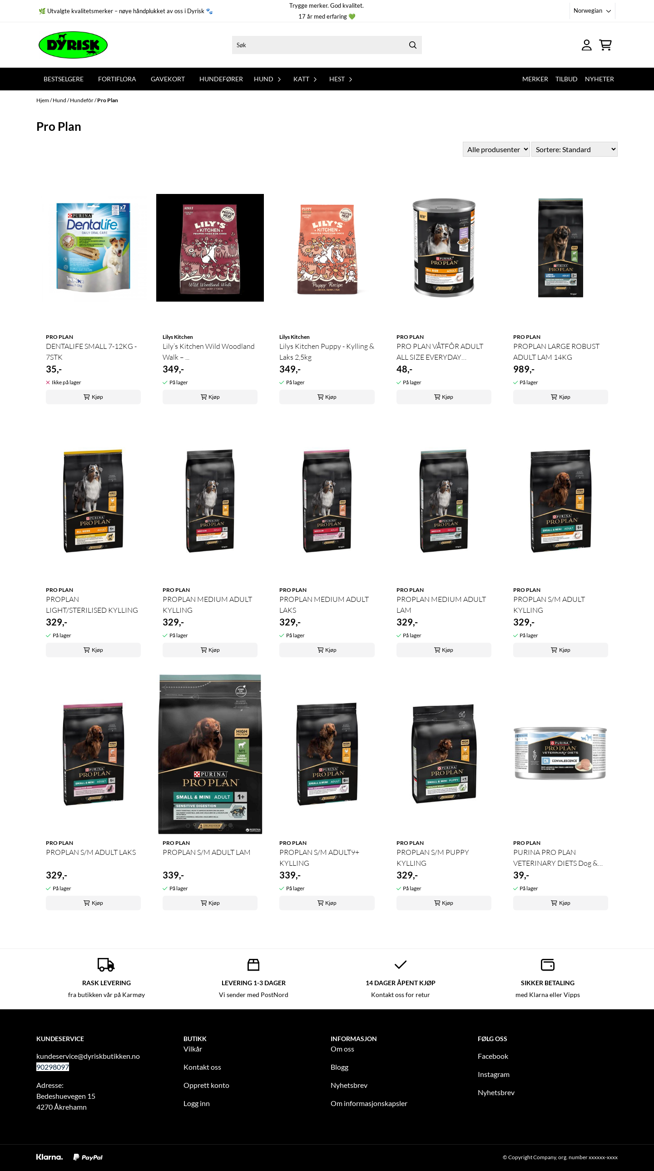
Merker (535, 79)
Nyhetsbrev (349, 1085)
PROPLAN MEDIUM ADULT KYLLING (207, 605)
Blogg (339, 1066)
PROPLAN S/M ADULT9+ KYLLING (319, 858)
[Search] (413, 45)
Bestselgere (64, 79)
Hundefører (221, 79)
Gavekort (168, 79)
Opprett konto (206, 1085)
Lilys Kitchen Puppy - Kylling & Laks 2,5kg (326, 352)
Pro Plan (107, 100)
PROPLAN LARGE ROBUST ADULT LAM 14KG (556, 352)
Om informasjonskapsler (369, 1103)
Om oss (342, 1048)
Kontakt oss (202, 1066)
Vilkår (192, 1048)
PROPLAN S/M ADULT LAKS (91, 852)
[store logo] (73, 45)
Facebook (493, 1056)
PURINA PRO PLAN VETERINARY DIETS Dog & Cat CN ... (555, 858)
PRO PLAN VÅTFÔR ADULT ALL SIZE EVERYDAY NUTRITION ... (439, 352)
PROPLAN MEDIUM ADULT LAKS (324, 605)
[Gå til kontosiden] (586, 45)
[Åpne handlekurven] (605, 45)
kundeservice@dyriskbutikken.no (88, 1056)
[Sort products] (574, 149)
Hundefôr (82, 100)
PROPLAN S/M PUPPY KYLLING (432, 858)
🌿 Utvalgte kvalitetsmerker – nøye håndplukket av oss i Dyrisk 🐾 (126, 11)
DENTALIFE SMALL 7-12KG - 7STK (91, 352)
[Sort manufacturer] (496, 149)
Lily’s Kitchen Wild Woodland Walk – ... (209, 352)
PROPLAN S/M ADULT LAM (207, 852)
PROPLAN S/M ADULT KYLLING (549, 605)
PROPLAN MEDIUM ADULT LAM (441, 605)
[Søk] (327, 45)
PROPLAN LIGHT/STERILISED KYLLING (92, 605)
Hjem (43, 100)
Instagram (494, 1074)
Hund (60, 100)
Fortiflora (117, 79)
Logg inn (196, 1103)
